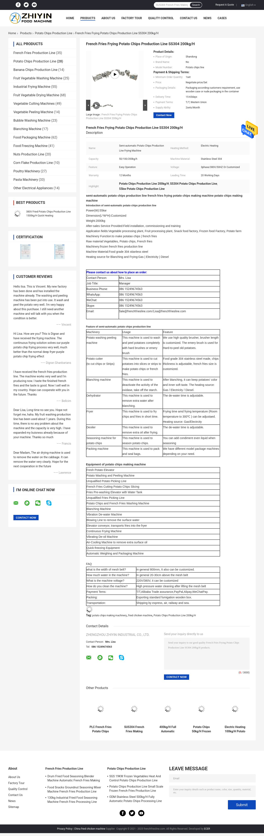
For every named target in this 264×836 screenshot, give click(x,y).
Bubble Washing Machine (32, 120)
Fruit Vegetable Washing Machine (37, 78)
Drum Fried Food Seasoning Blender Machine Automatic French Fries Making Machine (73, 779)
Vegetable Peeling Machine (33, 112)
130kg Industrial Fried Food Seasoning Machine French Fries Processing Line (72, 799)
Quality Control (161, 18)
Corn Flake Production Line (33, 163)
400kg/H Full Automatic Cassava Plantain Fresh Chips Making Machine (168, 729)
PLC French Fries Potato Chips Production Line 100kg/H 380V (100, 729)
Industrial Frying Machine (31, 87)
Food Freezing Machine (30, 146)
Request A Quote (225, 4)
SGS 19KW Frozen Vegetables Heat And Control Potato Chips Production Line (135, 778)
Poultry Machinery (26, 171)
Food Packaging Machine (32, 137)
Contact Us (188, 18)
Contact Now (164, 115)
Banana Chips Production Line (35, 70)
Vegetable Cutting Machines (34, 104)
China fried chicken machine (89, 828)
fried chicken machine (140, 615)
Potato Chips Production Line (53, 33)
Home (70, 18)
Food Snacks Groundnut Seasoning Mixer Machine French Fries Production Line (74, 789)
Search (196, 5)
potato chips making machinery (109, 615)
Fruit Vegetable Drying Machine (36, 95)
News (207, 18)
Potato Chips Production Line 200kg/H (175, 615)
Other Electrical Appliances (33, 188)
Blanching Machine (27, 129)
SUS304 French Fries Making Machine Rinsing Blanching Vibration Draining (134, 729)
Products (87, 18)
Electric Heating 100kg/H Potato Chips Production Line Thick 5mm (235, 729)
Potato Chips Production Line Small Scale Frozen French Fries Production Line (136, 788)
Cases (222, 18)
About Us (108, 18)
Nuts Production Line (28, 154)
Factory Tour (131, 18)
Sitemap (13, 807)
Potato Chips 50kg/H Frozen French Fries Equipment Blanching (201, 729)
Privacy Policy (64, 828)
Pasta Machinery (25, 180)
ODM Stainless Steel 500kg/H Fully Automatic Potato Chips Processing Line (135, 799)
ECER (207, 828)
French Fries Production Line (34, 53)
